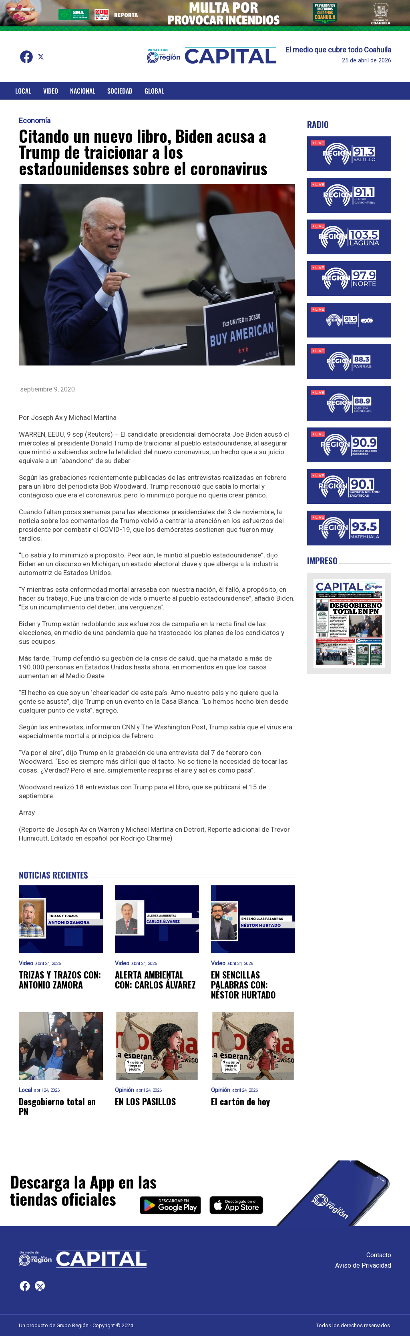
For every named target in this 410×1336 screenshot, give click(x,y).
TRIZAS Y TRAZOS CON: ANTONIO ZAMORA (60, 980)
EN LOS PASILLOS (145, 1101)
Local (23, 91)
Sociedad (120, 91)
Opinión (124, 1090)
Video (50, 91)
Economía (34, 121)
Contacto (378, 1255)
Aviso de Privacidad (363, 1265)
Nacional (82, 91)
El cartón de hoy (240, 1101)
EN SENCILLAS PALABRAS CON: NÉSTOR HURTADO (243, 985)
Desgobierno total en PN (57, 1106)
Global (154, 91)
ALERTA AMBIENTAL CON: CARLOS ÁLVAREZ (155, 980)
